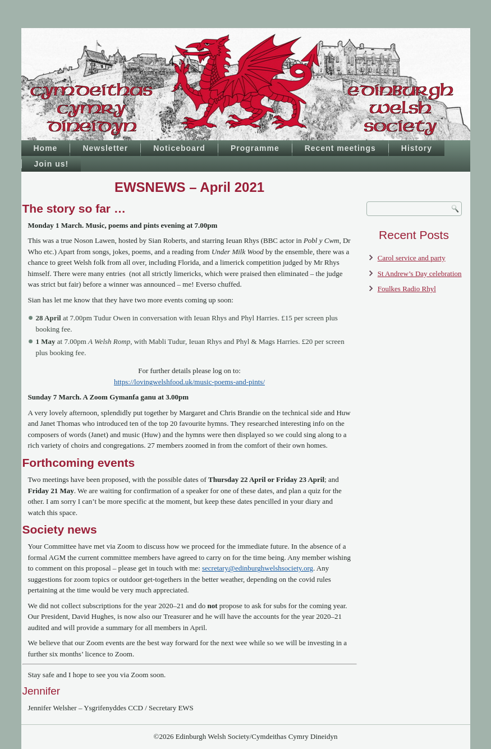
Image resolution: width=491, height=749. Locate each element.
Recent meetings (340, 148)
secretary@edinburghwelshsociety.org (257, 568)
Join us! (51, 163)
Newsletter (105, 148)
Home (46, 148)
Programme (255, 148)
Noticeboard (179, 148)
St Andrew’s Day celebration (420, 273)
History (416, 148)
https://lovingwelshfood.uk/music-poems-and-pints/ (189, 382)
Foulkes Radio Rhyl (407, 288)
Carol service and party (412, 258)
